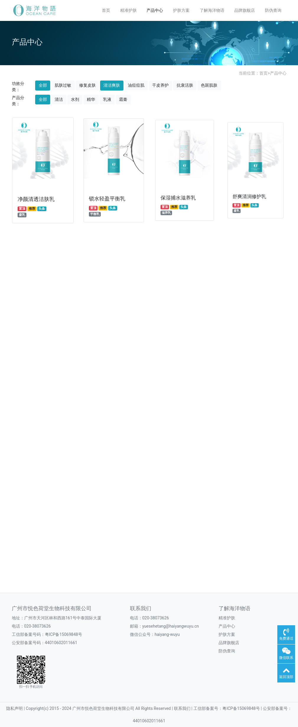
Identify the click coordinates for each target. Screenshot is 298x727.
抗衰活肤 (185, 85)
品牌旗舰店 (244, 10)
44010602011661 (61, 642)
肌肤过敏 (63, 85)
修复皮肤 (87, 85)
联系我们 (140, 608)
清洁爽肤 (111, 85)
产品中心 (154, 10)
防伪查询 (273, 10)
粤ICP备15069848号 (63, 634)
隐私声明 (15, 708)
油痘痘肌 (136, 85)
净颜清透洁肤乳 (36, 197)
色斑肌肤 (209, 85)
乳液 (107, 99)
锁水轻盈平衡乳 (107, 196)
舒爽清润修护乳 (250, 191)
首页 (106, 10)
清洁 (59, 99)
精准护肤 (128, 10)
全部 (43, 85)
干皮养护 (160, 85)
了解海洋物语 (212, 10)
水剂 (75, 99)
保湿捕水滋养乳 (178, 194)
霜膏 (123, 99)
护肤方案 (181, 10)
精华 (91, 99)
